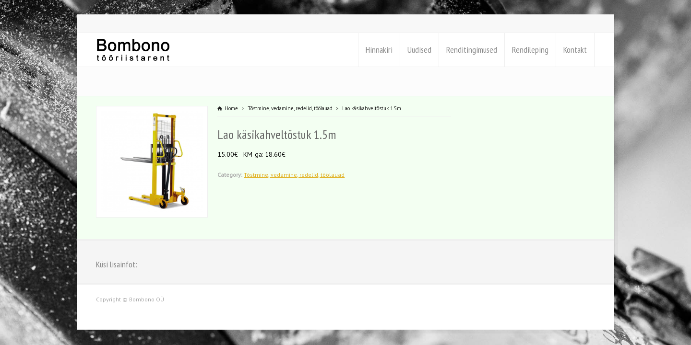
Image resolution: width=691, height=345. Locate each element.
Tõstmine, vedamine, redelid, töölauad (294, 174)
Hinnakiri (379, 49)
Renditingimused (471, 49)
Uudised (419, 49)
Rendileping (530, 49)
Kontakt (575, 49)
